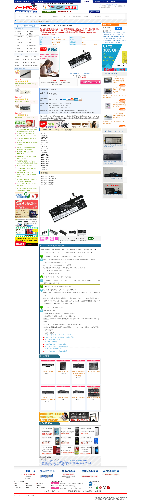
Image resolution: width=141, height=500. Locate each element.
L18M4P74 (44, 169)
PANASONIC (33, 45)
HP (18, 40)
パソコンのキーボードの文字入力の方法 (56, 346)
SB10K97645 (44, 154)
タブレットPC (65, 16)
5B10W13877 (45, 165)
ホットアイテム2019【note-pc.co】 (108, 4)
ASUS (31, 31)
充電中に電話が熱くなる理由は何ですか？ (54, 465)
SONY (19, 48)
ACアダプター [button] (31, 16)
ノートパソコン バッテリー (25, 21)
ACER (18, 31)
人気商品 (106, 16)
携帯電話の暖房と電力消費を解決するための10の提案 (75, 463)
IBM (30, 40)
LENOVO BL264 (63, 371)
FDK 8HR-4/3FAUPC (118, 36)
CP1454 (118, 33)
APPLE (19, 34)
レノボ (80, 238)
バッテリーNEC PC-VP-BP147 (113, 195)
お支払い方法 (44, 491)
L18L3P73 (44, 152)
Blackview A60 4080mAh (24, 165)
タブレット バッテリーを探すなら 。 (71, 488)
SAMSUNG (32, 48)
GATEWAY (32, 37)
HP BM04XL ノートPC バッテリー (25, 118)
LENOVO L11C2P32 (94, 371)
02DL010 (43, 144)
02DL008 (43, 133)
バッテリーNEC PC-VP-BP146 (113, 178)
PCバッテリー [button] (44, 16)
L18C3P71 (44, 146)
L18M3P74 (44, 141)
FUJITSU (19, 37)
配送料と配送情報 (74, 491)
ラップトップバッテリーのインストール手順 (58, 335)
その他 (114, 16)
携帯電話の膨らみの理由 (49, 463)
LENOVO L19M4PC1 (93, 397)
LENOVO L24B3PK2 (63, 397)
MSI (30, 42)
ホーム (22, 16)
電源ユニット (88, 16)
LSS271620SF (107, 33)
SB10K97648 (44, 148)
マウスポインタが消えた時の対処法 (55, 344)
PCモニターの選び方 (51, 342)
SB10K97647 (44, 143)
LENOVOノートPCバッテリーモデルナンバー (55, 461)
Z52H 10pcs (116, 34)
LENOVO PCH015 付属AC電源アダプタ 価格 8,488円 (119, 104)
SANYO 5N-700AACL (114, 38)
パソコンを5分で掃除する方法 (53, 349)
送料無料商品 (77, 16)
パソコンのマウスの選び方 (52, 339)
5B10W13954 (45, 163)
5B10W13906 (45, 158)
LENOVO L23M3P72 (48, 371)
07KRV (124, 40)
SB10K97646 (44, 137)
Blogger (92, 484)
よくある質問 (87, 491)
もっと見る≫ (33, 51)
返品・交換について (59, 491)
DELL (30, 34)
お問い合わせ (98, 1)
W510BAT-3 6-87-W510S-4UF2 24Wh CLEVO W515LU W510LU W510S (26, 174)
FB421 (110, 34)
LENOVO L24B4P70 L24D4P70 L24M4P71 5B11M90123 (78, 373)
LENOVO (38, 21)
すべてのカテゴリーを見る (27, 26)
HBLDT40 (117, 42)
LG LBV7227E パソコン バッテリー (25, 102)
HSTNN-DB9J (117, 40)
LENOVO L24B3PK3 (78, 397)
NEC (18, 45)
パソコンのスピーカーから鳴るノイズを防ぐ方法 (59, 337)
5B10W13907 (45, 160)
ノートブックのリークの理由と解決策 (56, 351)
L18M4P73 (44, 167)
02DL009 (43, 139)
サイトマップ (107, 1)
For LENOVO (56, 37)
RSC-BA (105, 38)
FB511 (114, 33)
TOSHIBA (20, 51)
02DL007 (43, 150)
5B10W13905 (45, 156)
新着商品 (98, 16)
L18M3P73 (44, 135)
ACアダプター (19, 29)
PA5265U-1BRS (107, 40)
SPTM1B (111, 42)
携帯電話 (55, 16)
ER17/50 (105, 42)
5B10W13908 (45, 162)
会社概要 (98, 491)
